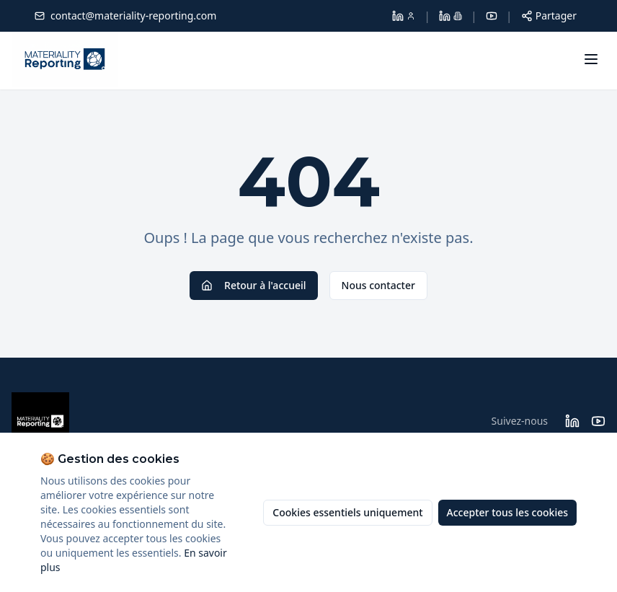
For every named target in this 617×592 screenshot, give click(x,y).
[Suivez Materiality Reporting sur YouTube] (598, 421)
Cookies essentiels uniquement (347, 512)
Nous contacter (378, 285)
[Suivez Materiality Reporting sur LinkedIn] (572, 421)
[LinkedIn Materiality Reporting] (450, 16)
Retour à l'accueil (253, 285)
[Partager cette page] (548, 16)
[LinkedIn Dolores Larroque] (403, 16)
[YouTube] (491, 16)
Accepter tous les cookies (507, 512)
